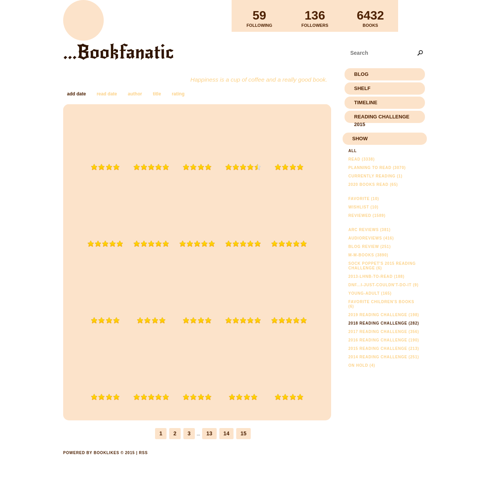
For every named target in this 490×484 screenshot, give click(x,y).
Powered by (99, 461)
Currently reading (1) (375, 176)
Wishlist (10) (363, 207)
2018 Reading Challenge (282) (383, 323)
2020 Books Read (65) (373, 184)
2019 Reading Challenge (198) (383, 315)
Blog (361, 74)
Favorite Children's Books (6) (381, 304)
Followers (315, 16)
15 (243, 433)
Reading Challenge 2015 (381, 118)
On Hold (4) (361, 365)
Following (259, 16)
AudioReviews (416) (371, 238)
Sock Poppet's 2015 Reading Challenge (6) (382, 265)
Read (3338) (361, 159)
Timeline (365, 102)
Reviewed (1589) (366, 215)
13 (209, 433)
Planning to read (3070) (377, 168)
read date (106, 94)
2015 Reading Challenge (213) (383, 348)
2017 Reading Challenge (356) (383, 332)
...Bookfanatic (118, 52)
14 (227, 433)
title (157, 94)
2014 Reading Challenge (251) (383, 357)
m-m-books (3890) (368, 255)
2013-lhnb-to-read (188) (376, 276)
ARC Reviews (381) (369, 230)
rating (178, 94)
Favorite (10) (363, 199)
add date (76, 94)
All (352, 151)
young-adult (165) (370, 293)
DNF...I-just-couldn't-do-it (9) (383, 285)
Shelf (362, 88)
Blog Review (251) (369, 246)
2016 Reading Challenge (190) (383, 340)
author (135, 94)
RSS (143, 453)
